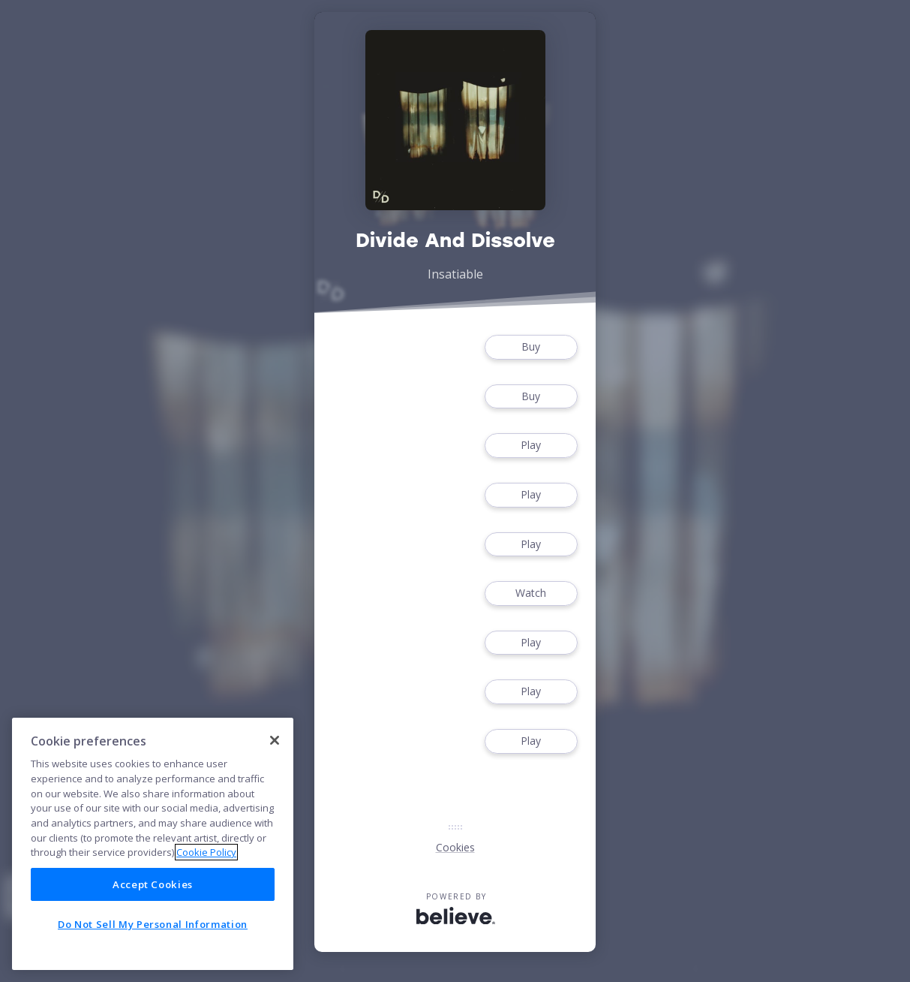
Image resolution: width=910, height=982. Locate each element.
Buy (531, 347)
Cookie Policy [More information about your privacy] (206, 852)
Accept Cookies (153, 884)
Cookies (455, 847)
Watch (531, 593)
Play (531, 445)
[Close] (274, 740)
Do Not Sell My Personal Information (153, 924)
